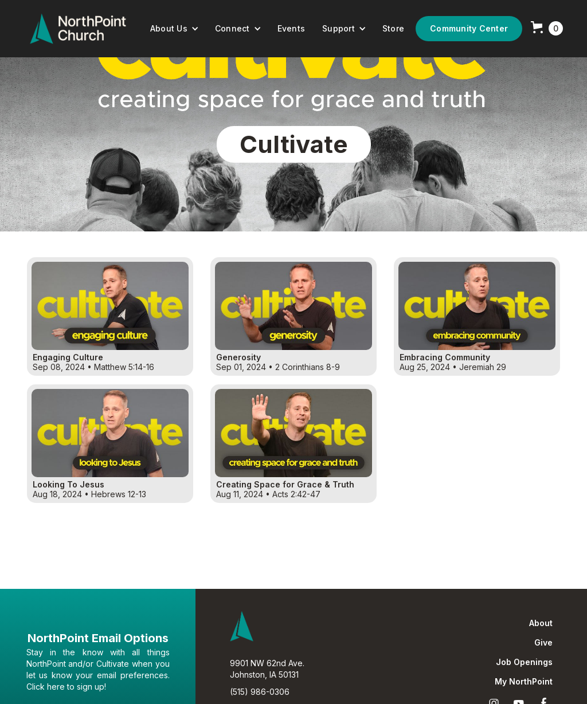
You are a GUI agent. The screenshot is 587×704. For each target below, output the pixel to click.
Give (543, 642)
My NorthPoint (524, 681)
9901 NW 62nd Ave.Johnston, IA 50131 (267, 668)
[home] (78, 29)
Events (291, 28)
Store (393, 28)
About (541, 623)
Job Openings (524, 662)
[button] (174, 28)
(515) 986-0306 (259, 692)
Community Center (469, 28)
